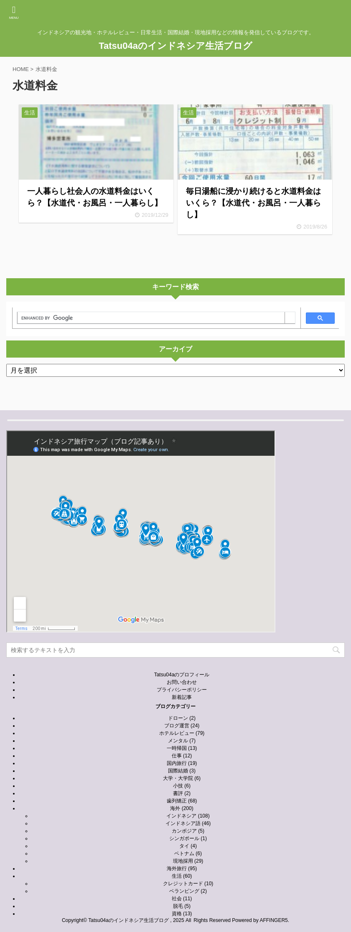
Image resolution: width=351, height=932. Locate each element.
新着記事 (182, 697)
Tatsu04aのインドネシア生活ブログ (175, 46)
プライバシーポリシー (182, 690)
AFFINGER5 (273, 920)
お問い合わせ (182, 682)
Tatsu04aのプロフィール (182, 675)
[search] (151, 318)
